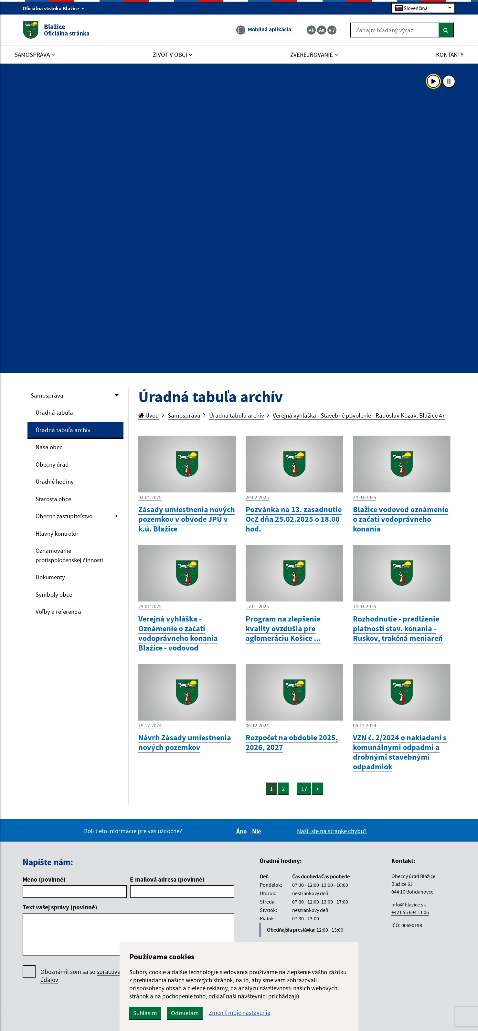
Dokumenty (50, 577)
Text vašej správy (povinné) (60, 907)
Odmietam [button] (185, 1013)
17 (304, 789)
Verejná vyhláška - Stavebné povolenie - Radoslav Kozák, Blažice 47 (359, 415)
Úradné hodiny (55, 481)
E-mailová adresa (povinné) (167, 879)
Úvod (148, 415)
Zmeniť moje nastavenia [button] (240, 1013)
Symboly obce (54, 594)
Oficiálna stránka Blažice (53, 8)
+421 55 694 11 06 (410, 912)
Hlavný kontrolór (57, 533)
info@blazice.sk (408, 904)
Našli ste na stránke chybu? (331, 831)
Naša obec (49, 447)
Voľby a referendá (58, 611)
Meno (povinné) (44, 879)
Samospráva (47, 395)
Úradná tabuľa (54, 412)
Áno (242, 831)
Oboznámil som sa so (98, 976)
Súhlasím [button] (145, 1013)
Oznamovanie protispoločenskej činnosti (69, 555)
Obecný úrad (52, 464)
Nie (257, 831)
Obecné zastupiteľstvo (64, 516)
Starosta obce (53, 499)
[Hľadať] (446, 30)
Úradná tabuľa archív (63, 430)
